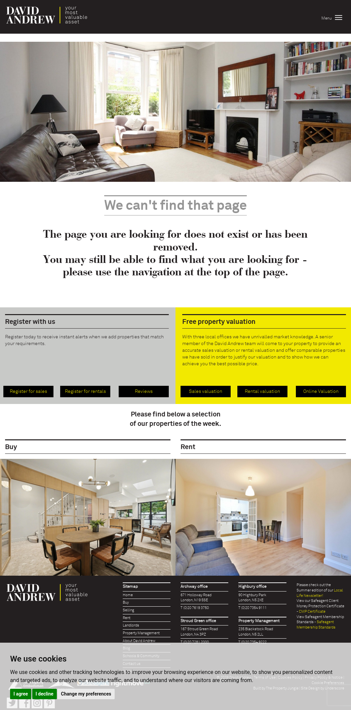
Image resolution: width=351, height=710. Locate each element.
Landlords (131, 625)
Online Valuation (321, 391)
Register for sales (28, 391)
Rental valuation (262, 391)
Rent (126, 618)
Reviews (144, 391)
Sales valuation (205, 391)
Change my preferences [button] (86, 694)
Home (128, 595)
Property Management (141, 633)
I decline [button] (44, 694)
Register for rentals (85, 391)
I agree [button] (20, 694)
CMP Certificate (312, 611)
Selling (128, 610)
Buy (126, 602)
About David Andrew (139, 641)
